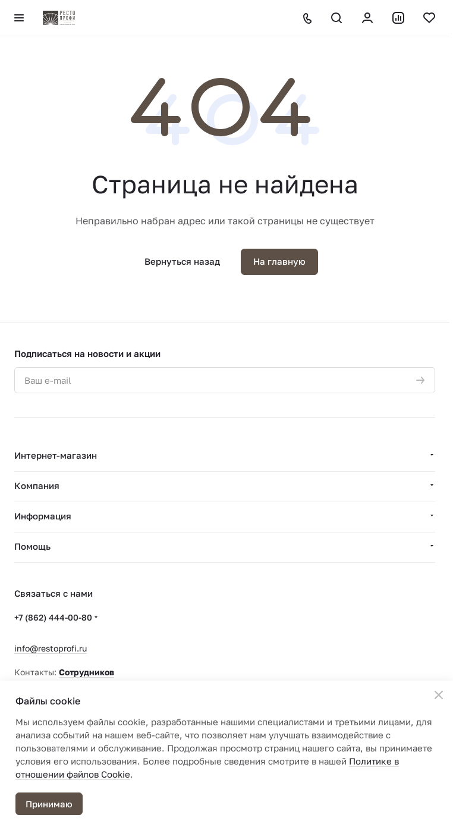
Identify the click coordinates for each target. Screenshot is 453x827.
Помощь (32, 546)
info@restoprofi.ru (50, 648)
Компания (36, 485)
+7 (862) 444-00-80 (53, 617)
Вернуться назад (182, 261)
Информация (42, 515)
